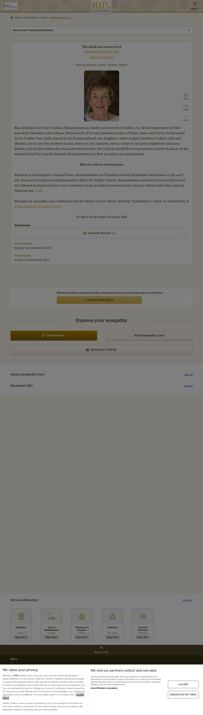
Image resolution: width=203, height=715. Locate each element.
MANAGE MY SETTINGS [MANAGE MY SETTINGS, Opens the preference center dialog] (183, 694)
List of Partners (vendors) (104, 688)
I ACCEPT (183, 684)
